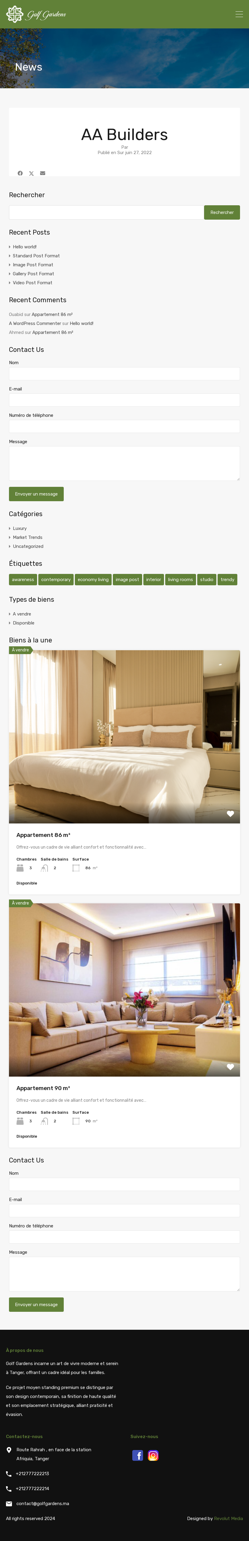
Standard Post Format (36, 256)
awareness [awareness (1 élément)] (23, 579)
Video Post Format (32, 282)
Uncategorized (28, 546)
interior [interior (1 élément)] (153, 579)
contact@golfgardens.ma (42, 1503)
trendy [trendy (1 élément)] (227, 579)
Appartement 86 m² (52, 314)
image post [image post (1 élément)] (127, 579)
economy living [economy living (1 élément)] (93, 579)
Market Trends (27, 537)
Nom (14, 362)
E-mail (15, 389)
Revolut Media (228, 1518)
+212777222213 (32, 1473)
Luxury (20, 528)
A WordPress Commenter (35, 323)
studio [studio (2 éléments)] (206, 579)
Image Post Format (33, 265)
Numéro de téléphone (31, 415)
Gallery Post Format (33, 273)
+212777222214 (32, 1488)
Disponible (23, 623)
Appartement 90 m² (43, 1088)
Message (18, 441)
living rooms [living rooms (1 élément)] (180, 579)
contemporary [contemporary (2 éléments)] (56, 579)
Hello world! (25, 247)
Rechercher (27, 195)
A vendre (22, 614)
